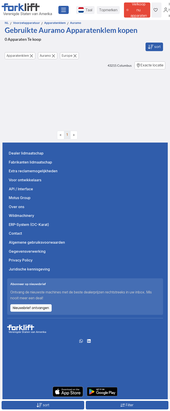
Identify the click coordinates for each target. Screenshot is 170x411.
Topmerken (108, 10)
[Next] (73, 135)
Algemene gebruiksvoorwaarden (37, 242)
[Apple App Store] (68, 391)
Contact (15, 233)
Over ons (16, 206)
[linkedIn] (89, 342)
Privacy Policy (21, 260)
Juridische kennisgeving (29, 269)
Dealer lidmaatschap (26, 153)
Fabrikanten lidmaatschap (30, 162)
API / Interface (21, 189)
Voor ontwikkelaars (25, 180)
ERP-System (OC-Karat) (29, 224)
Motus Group (20, 197)
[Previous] (60, 135)
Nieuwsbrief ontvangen (31, 308)
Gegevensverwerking (27, 251)
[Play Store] (102, 391)
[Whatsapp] (81, 342)
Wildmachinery (21, 215)
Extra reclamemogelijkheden (33, 171)
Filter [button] (127, 405)
